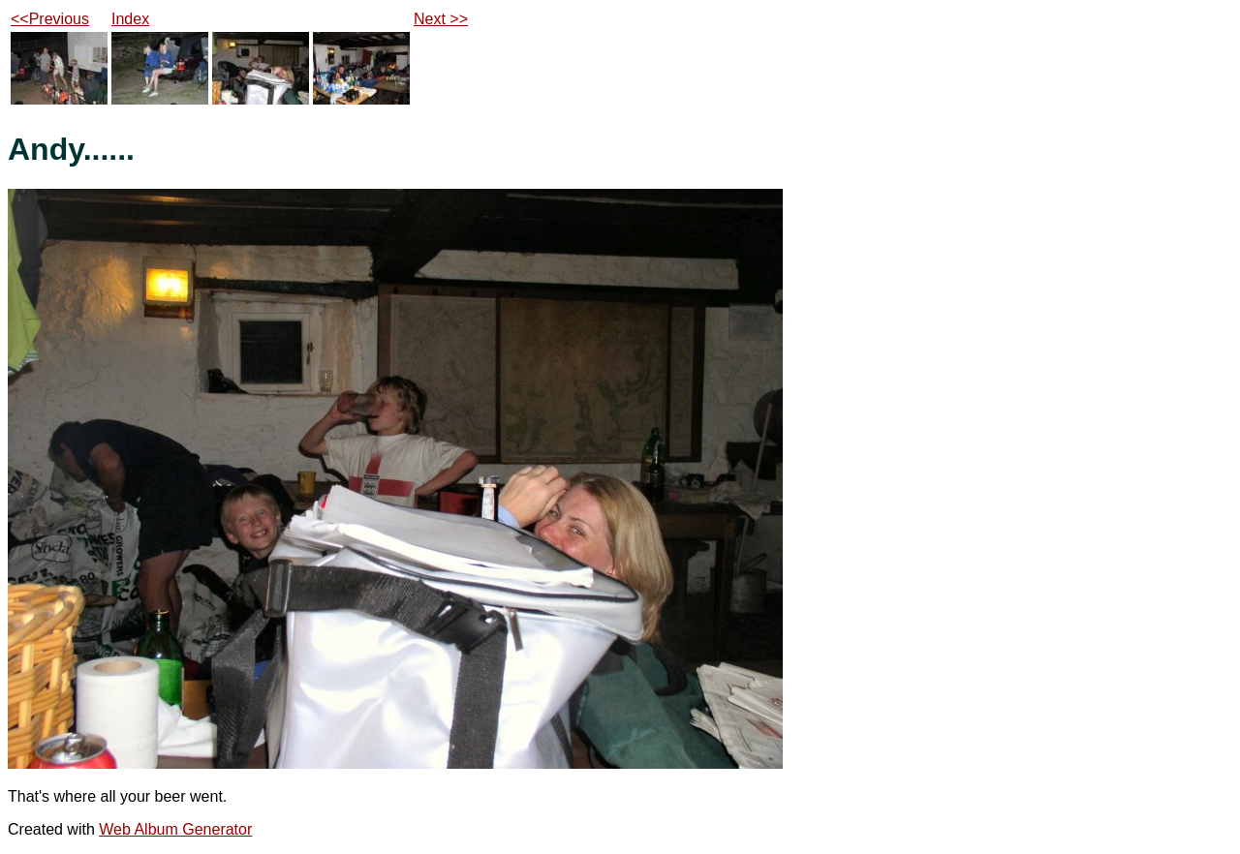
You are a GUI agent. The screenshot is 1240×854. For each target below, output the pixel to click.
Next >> (441, 19)
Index (130, 19)
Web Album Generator (175, 829)
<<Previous (50, 19)
